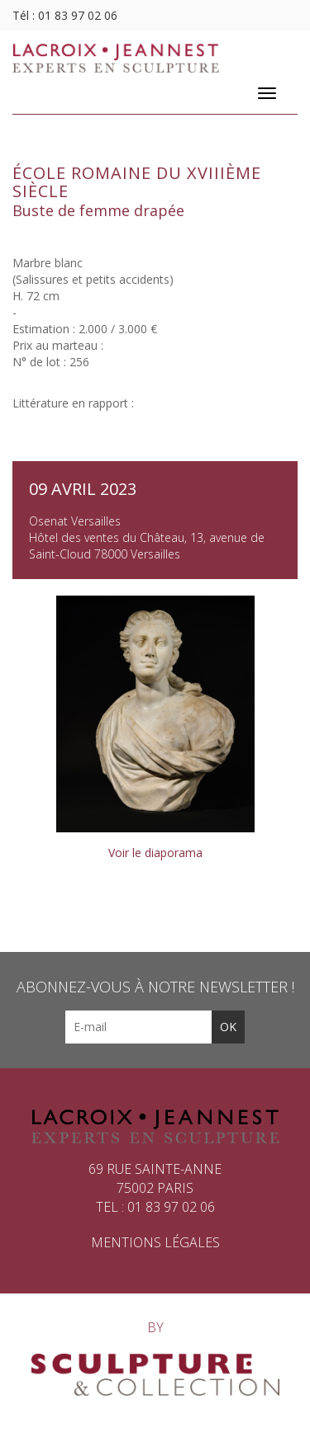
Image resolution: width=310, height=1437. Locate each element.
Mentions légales (155, 1242)
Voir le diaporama (155, 852)
